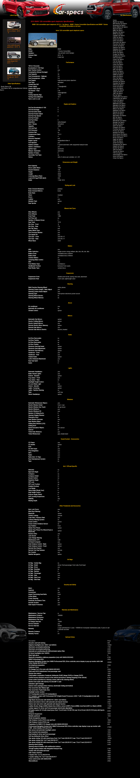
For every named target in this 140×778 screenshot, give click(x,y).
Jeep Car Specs (118, 92)
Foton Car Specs (118, 64)
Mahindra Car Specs (119, 103)
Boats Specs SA (6, 86)
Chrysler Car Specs (119, 44)
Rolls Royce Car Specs (120, 134)
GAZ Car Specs (117, 69)
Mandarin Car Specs (119, 105)
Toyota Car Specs (118, 151)
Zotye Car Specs (118, 158)
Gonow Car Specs (118, 73)
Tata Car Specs (117, 149)
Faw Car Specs (117, 57)
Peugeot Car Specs (119, 127)
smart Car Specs (118, 143)
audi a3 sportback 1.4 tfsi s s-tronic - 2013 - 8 (14, 31)
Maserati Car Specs (119, 107)
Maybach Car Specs (119, 110)
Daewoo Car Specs (119, 47)
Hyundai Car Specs (119, 83)
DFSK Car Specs (118, 52)
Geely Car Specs (118, 71)
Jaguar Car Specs (118, 90)
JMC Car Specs (118, 93)
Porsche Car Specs (119, 129)
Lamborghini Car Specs (120, 97)
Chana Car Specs (118, 39)
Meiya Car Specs (118, 114)
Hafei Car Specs (118, 76)
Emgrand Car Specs (119, 56)
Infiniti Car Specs (118, 85)
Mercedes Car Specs (119, 115)
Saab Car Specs (118, 139)
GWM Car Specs (118, 74)
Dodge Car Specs (118, 54)
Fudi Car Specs (117, 66)
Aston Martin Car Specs (120, 27)
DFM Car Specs (118, 51)
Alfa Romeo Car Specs (120, 23)
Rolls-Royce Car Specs (120, 136)
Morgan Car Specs (118, 122)
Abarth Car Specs (118, 22)
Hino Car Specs (117, 78)
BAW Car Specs (118, 30)
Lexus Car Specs (118, 100)
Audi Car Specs (117, 29)
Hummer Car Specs (119, 81)
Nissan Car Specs (118, 124)
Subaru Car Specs (118, 146)
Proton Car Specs (118, 131)
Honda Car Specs (118, 80)
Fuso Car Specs (118, 68)
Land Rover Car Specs (120, 98)
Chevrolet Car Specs (119, 42)
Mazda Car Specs (118, 112)
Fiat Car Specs (117, 61)
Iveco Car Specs (118, 88)
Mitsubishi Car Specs (119, 120)
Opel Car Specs (118, 126)
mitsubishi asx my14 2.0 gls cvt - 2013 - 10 (13, 77)
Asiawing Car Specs (119, 25)
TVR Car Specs (117, 153)
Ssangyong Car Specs (120, 144)
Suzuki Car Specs (118, 148)
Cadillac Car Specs (119, 35)
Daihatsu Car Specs (119, 49)
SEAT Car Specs (118, 141)
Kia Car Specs (117, 95)
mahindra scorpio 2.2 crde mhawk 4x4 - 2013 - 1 (13, 61)
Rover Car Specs (118, 137)
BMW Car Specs (118, 34)
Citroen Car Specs (118, 46)
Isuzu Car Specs (118, 86)
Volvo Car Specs (118, 156)
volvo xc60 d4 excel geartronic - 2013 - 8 (13, 46)
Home (115, 20)
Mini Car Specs (117, 119)
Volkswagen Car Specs (120, 154)
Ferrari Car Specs (118, 59)
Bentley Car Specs (118, 32)
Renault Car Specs (118, 132)
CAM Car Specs (118, 37)
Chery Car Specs (118, 40)
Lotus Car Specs (118, 102)
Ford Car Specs (117, 63)
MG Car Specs (117, 117)
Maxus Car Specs (118, 109)
